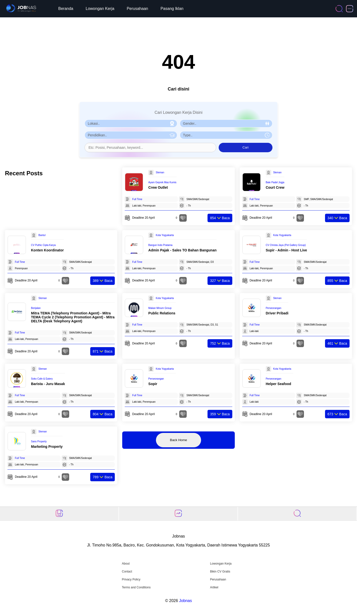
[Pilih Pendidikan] (131, 135)
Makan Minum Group (159, 308)
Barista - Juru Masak (48, 384)
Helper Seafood (278, 384)
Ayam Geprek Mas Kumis (162, 182)
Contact (127, 571)
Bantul (41, 235)
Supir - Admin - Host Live (286, 250)
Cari (245, 147)
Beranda (65, 8)
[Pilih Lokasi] (131, 123)
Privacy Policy (131, 579)
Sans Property (39, 441)
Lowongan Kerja (100, 8)
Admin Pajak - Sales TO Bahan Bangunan (182, 250)
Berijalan (36, 308)
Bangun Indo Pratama (160, 245)
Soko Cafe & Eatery (42, 378)
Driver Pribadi (277, 313)
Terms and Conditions (136, 587)
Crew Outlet (158, 187)
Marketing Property (47, 447)
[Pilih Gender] (226, 123)
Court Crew (275, 187)
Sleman (160, 172)
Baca (220, 218)
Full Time (137, 199)
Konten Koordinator (47, 250)
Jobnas (185, 601)
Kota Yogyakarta (165, 235)
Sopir (152, 384)
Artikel (214, 587)
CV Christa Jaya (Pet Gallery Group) (286, 245)
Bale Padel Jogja (275, 182)
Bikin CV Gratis (220, 571)
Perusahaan (137, 8)
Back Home (178, 440)
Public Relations (161, 313)
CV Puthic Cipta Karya (43, 245)
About (125, 563)
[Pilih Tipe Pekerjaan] (226, 135)
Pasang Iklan (171, 8)
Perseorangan (273, 308)
